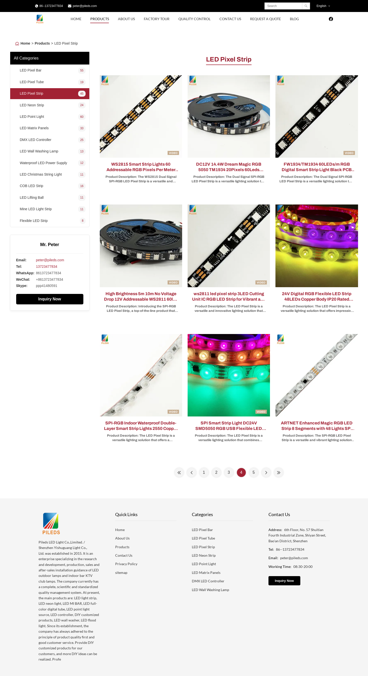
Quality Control (194, 19)
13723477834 (46, 267)
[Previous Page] (191, 472)
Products (99, 19)
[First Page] (179, 472)
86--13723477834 (51, 6)
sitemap (121, 572)
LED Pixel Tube (203, 538)
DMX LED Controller (208, 581)
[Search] (306, 6)
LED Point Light (204, 564)
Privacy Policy (126, 564)
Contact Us (230, 19)
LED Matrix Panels (206, 572)
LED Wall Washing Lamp (210, 590)
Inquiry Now (49, 299)
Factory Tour (156, 19)
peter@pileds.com (85, 6)
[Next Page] (266, 472)
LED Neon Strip (204, 555)
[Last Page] (278, 472)
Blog (294, 19)
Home (76, 19)
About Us (126, 19)
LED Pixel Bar (202, 530)
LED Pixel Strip (203, 547)
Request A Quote (265, 19)
